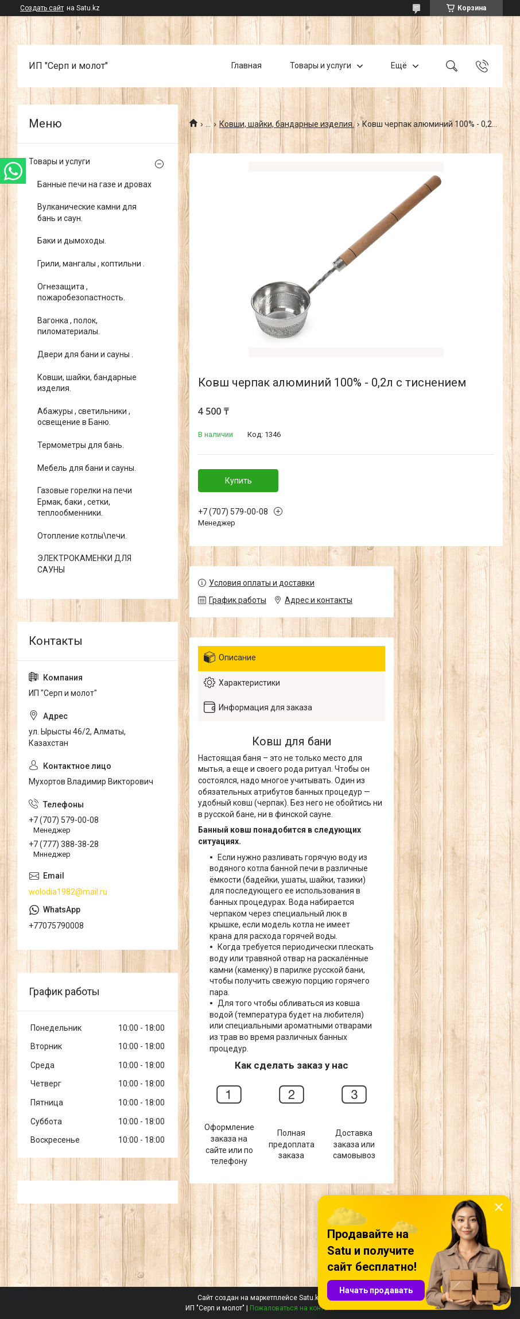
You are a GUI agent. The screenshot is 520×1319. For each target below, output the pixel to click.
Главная (246, 65)
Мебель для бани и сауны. (86, 468)
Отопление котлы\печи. (82, 535)
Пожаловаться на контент (292, 1308)
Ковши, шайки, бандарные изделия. (286, 124)
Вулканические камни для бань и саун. (87, 212)
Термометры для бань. (80, 445)
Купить (238, 480)
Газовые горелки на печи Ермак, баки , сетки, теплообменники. (84, 501)
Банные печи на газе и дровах (94, 184)
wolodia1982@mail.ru (68, 891)
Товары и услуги (320, 65)
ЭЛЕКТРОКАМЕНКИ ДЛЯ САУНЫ (84, 564)
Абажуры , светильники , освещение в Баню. (83, 417)
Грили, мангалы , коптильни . (91, 263)
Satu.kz (311, 1298)
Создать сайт (42, 8)
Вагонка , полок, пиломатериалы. (68, 326)
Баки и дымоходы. (71, 240)
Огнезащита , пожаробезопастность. (81, 292)
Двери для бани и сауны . (85, 354)
